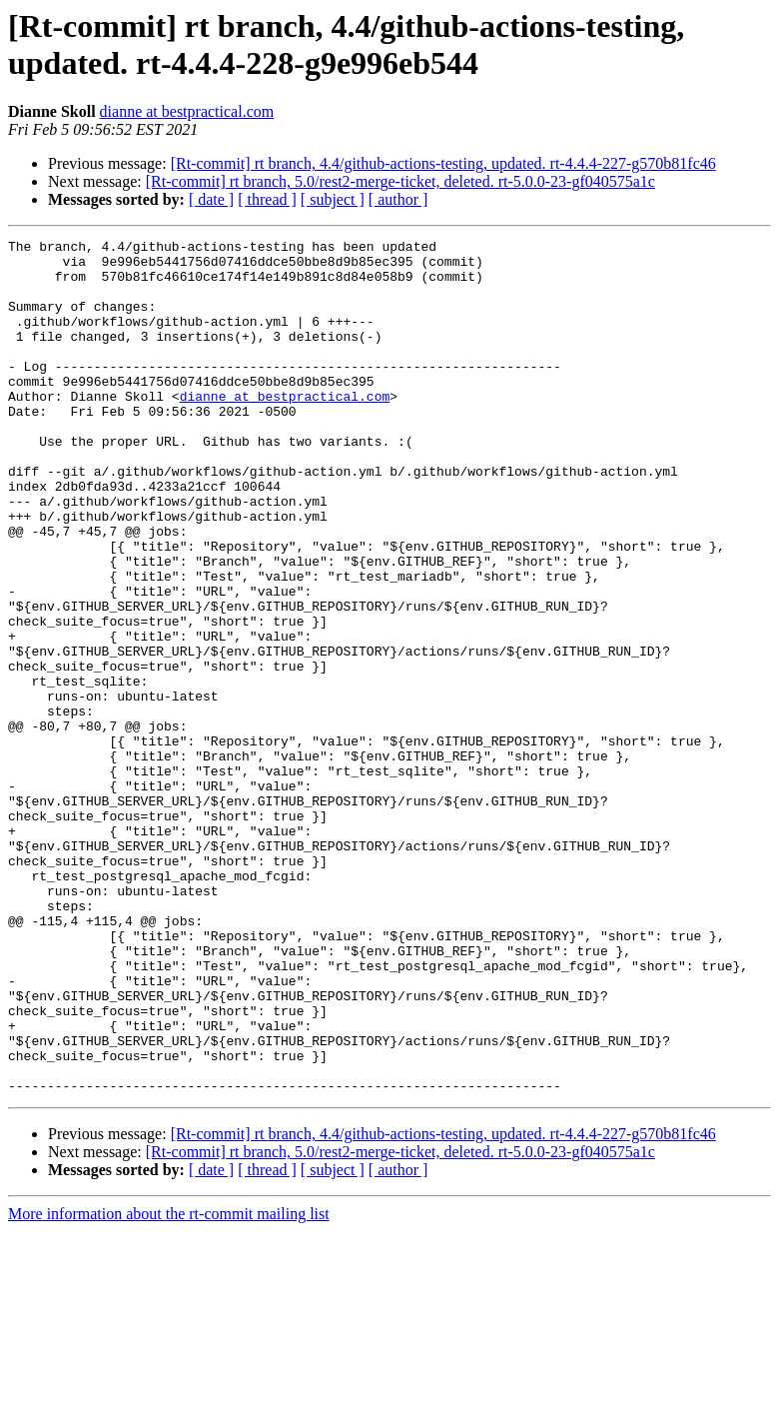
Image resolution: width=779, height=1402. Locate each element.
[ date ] (211, 199)
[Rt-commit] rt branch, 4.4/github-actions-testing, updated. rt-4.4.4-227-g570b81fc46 (443, 163)
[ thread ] (267, 199)
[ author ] (398, 199)
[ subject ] (333, 199)
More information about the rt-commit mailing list (169, 1384)
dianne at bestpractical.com (187, 111)
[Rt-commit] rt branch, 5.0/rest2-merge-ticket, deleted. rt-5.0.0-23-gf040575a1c (400, 181)
